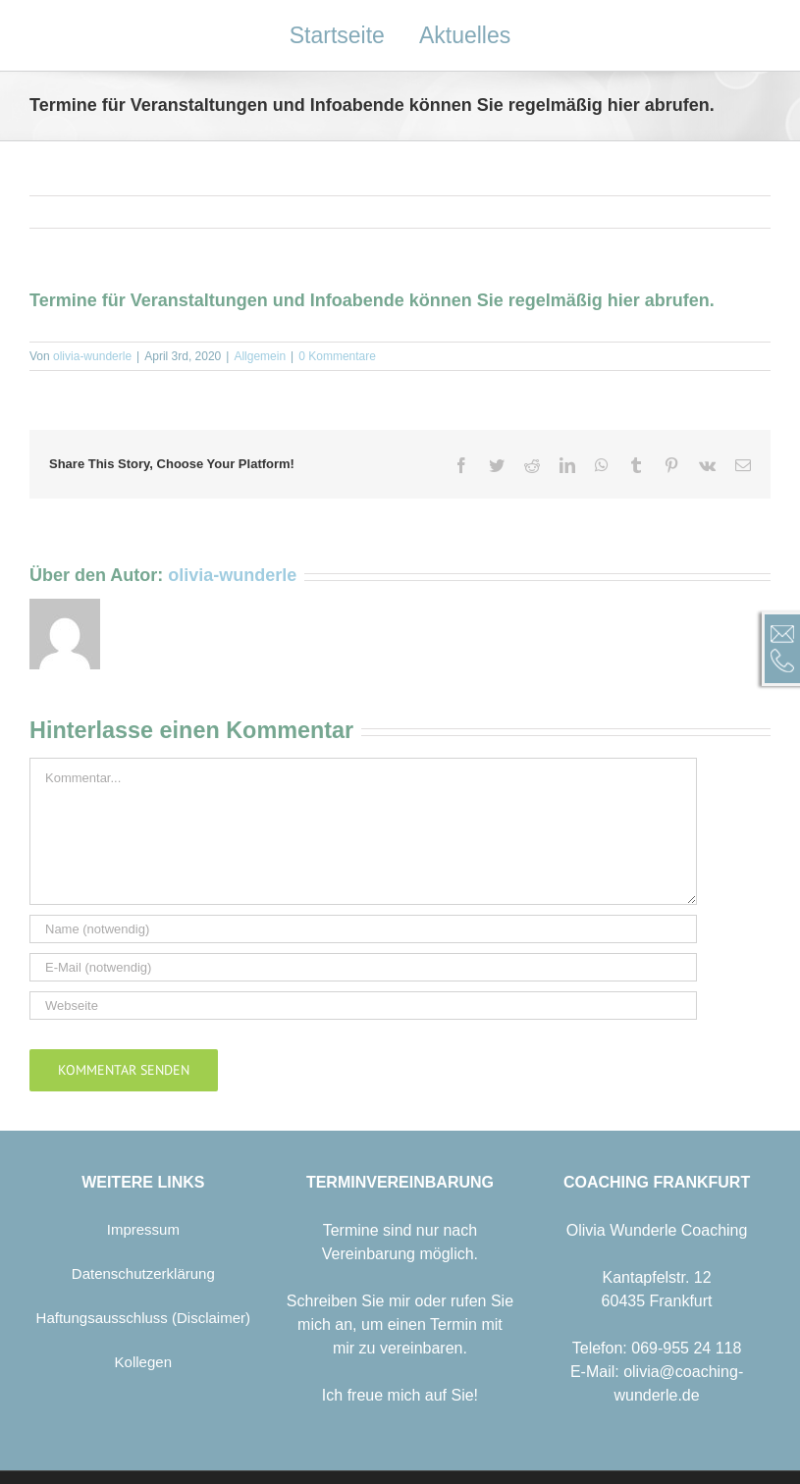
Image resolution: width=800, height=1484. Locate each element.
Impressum (143, 1229)
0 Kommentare (337, 356)
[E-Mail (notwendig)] (363, 967)
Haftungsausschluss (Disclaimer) (143, 1317)
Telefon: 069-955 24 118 (657, 1348)
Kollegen (143, 1361)
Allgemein (260, 356)
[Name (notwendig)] (363, 929)
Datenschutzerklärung (143, 1273)
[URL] (363, 1005)
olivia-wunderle (92, 356)
